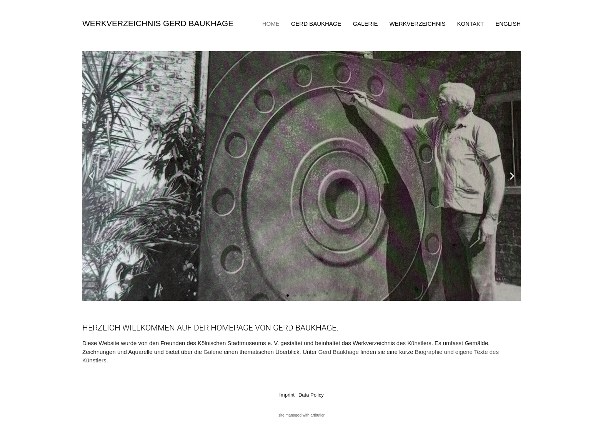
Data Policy (311, 395)
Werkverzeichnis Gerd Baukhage (157, 23)
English (508, 23)
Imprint (287, 395)
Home (271, 23)
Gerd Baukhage (316, 23)
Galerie (365, 23)
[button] (91, 176)
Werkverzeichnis (418, 23)
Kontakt (470, 23)
